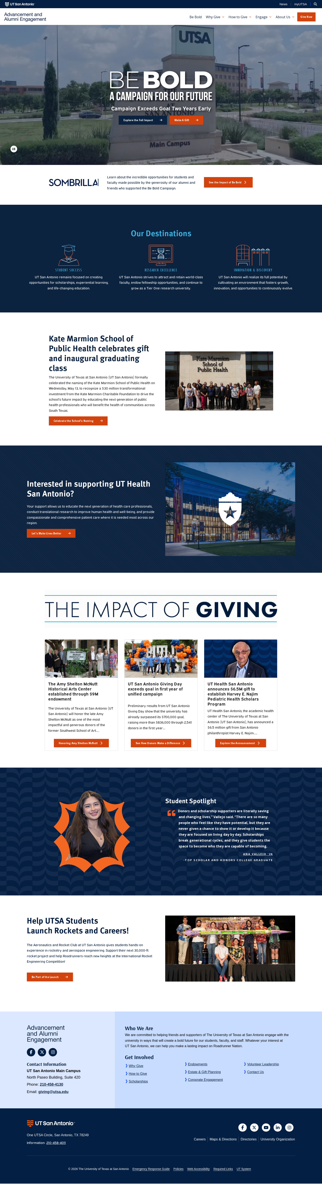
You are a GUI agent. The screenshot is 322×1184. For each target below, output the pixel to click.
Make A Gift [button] (181, 120)
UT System (245, 1169)
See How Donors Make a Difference (158, 743)
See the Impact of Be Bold (225, 182)
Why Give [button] (213, 17)
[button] (315, 4)
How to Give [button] (238, 17)
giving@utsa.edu (53, 1092)
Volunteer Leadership (263, 1064)
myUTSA (300, 4)
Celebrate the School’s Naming (73, 420)
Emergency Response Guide (150, 1169)
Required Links (224, 1169)
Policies (178, 1169)
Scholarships (138, 1081)
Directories (248, 1139)
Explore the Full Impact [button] (138, 120)
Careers (198, 1139)
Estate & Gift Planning (204, 1072)
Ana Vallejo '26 (258, 854)
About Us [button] (283, 17)
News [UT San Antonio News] (283, 4)
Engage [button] (261, 17)
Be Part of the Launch (45, 977)
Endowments (198, 1064)
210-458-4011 (56, 1143)
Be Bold (196, 17)
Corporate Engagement (205, 1080)
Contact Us (255, 1072)
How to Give (138, 1073)
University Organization (277, 1139)
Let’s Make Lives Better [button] (46, 533)
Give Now (306, 16)
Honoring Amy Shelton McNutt (78, 743)
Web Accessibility (198, 1169)
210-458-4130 (51, 1084)
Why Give (136, 1066)
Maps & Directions (221, 1139)
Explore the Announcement (237, 743)
